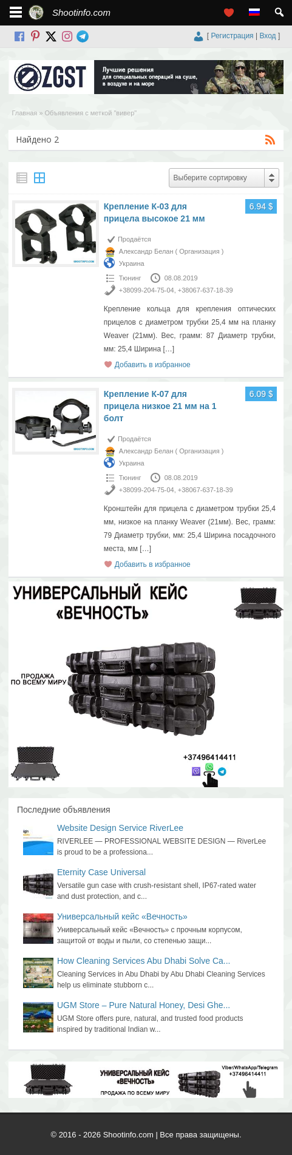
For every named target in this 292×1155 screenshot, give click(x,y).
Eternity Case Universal (101, 872)
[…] (168, 349)
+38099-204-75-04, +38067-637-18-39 (176, 290)
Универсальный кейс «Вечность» (122, 916)
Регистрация (232, 36)
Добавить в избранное (153, 365)
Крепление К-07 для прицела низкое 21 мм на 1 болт (160, 406)
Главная (24, 113)
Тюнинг (130, 278)
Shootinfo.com (81, 12)
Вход (267, 36)
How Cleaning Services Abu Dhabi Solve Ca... (144, 961)
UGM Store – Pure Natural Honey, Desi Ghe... (143, 1005)
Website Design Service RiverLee (120, 828)
